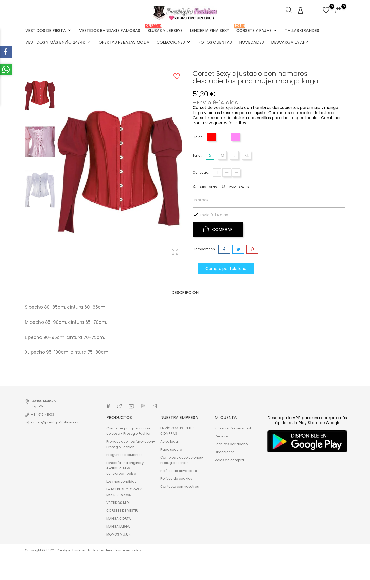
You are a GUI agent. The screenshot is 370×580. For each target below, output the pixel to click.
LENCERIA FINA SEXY (209, 31)
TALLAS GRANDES (302, 31)
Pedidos (222, 436)
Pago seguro (171, 449)
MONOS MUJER (118, 534)
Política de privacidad (178, 470)
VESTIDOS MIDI (118, 502)
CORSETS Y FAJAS (257, 29)
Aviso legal (169, 441)
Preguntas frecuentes (124, 454)
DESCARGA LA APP (289, 42)
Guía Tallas (207, 187)
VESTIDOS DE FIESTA (48, 31)
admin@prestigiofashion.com (56, 422)
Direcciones (225, 452)
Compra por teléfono (225, 268)
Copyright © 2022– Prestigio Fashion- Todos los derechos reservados (83, 550)
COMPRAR (218, 229)
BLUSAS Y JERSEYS (165, 29)
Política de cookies (176, 478)
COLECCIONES (174, 42)
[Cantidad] (217, 172)
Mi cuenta (226, 417)
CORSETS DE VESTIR (122, 510)
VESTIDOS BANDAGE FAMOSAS (109, 31)
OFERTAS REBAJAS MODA (124, 42)
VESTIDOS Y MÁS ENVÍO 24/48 (58, 42)
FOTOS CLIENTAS (215, 42)
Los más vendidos (121, 481)
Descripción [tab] (185, 292)
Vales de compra (229, 460)
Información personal (233, 428)
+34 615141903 (42, 414)
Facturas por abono (231, 444)
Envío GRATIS (238, 187)
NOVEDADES (251, 42)
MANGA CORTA (118, 518)
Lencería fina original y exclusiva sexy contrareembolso (125, 468)
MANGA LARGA (118, 526)
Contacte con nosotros (179, 486)
